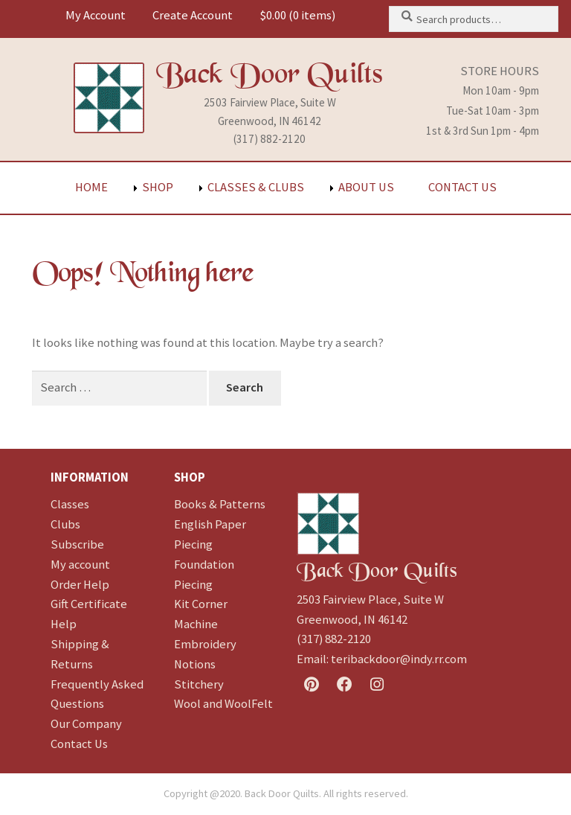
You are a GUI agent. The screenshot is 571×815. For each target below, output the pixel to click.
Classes (70, 504)
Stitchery (199, 684)
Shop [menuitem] (157, 187)
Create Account (192, 15)
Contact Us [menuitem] (462, 187)
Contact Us (79, 744)
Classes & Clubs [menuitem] (255, 187)
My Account (95, 15)
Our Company (86, 724)
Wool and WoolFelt (223, 704)
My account (80, 564)
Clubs (65, 524)
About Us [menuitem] (366, 187)
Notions (195, 664)
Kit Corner (201, 604)
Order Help (80, 584)
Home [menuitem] (91, 187)
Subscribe (77, 544)
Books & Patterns (219, 504)
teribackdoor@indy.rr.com (399, 659)
